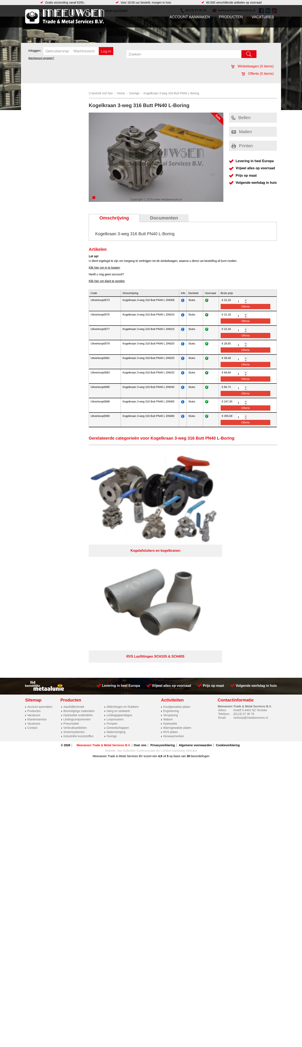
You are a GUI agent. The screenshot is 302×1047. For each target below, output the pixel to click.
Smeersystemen (74, 577)
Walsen (168, 564)
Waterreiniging (116, 577)
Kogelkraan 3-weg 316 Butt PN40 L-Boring (171, 93)
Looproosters (115, 564)
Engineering (171, 556)
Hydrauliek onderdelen (78, 560)
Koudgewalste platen (176, 552)
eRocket (191, 596)
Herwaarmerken (173, 581)
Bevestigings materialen (79, 556)
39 (188, 601)
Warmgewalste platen (177, 573)
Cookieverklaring (228, 590)
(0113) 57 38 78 (243, 559)
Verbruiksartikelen (75, 573)
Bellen (241, 117)
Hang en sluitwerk (118, 556)
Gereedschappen (118, 573)
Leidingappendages (119, 560)
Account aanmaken (189, 17)
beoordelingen (200, 601)
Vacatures (262, 17)
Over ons (140, 590)
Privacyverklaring (162, 590)
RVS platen (170, 577)
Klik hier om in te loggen (104, 267)
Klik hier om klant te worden (107, 281)
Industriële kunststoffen (78, 581)
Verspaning (170, 560)
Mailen (242, 131)
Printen (242, 145)
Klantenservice (37, 564)
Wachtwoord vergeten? (41, 58)
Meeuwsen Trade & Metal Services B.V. (103, 590)
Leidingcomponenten (77, 564)
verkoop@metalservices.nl (250, 563)
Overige (134, 93)
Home (121, 93)
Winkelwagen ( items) (252, 66)
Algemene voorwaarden (195, 590)
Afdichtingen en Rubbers (123, 552)
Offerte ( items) (258, 74)
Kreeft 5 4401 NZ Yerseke (250, 555)
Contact (32, 573)
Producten (231, 17)
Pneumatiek (71, 568)
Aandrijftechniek (73, 552)
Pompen (112, 568)
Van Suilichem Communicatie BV (138, 596)
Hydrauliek (170, 568)
